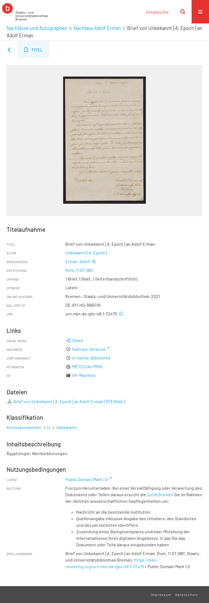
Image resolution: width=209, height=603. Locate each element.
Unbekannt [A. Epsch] (86, 252)
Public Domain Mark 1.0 (86, 479)
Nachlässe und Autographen (37, 28)
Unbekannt (66, 427)
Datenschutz (186, 594)
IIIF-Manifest (84, 375)
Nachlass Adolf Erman (97, 28)
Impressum (161, 594)
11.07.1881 (84, 270)
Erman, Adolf (77, 261)
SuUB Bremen (160, 494)
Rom (69, 270)
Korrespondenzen (24, 427)
